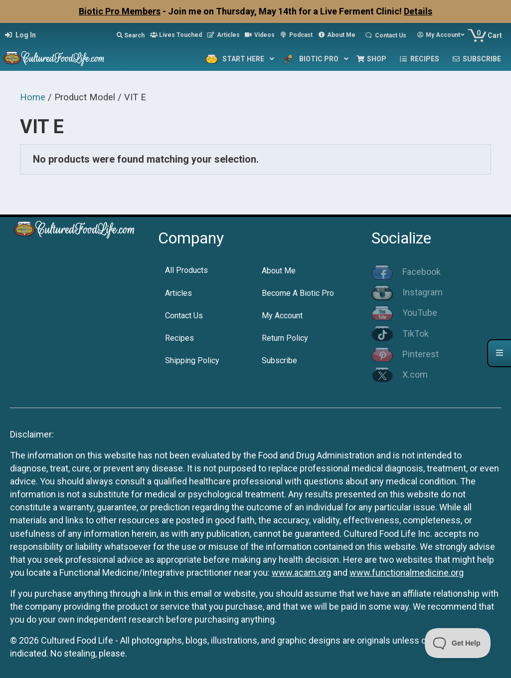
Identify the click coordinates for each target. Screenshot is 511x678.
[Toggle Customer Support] (458, 643)
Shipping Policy (192, 360)
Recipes (179, 338)
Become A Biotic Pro (298, 293)
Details (418, 11)
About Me (279, 270)
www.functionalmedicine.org (406, 572)
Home (32, 97)
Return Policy (285, 338)
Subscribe (279, 360)
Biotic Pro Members (120, 11)
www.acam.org (301, 572)
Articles (178, 293)
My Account (282, 315)
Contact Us (184, 315)
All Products (186, 270)
